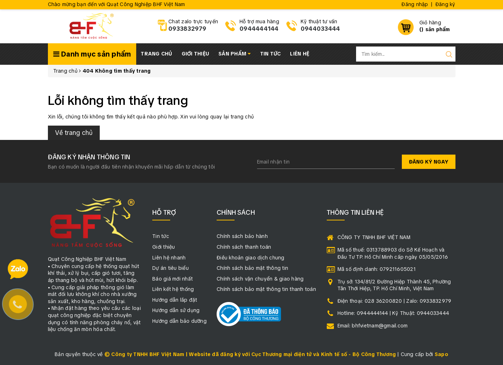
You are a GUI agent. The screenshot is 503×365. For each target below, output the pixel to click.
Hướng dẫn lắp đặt (174, 300)
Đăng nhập (414, 4)
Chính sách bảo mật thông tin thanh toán (266, 289)
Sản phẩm (234, 53)
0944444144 (259, 29)
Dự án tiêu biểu (170, 268)
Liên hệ (299, 53)
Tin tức (270, 53)
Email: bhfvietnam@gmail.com (372, 325)
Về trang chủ (74, 132)
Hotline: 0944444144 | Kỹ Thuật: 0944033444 (393, 313)
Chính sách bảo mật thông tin (252, 268)
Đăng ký (445, 4)
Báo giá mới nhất (172, 279)
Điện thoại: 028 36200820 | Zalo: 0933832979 (394, 301)
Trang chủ (156, 53)
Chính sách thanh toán (244, 247)
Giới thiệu (195, 53)
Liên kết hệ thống (173, 289)
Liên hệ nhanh (169, 257)
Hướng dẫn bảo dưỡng (179, 321)
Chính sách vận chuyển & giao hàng (260, 279)
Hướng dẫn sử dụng (175, 310)
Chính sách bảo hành (242, 236)
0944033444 (320, 29)
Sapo (441, 354)
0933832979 (187, 29)
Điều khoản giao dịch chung (251, 257)
